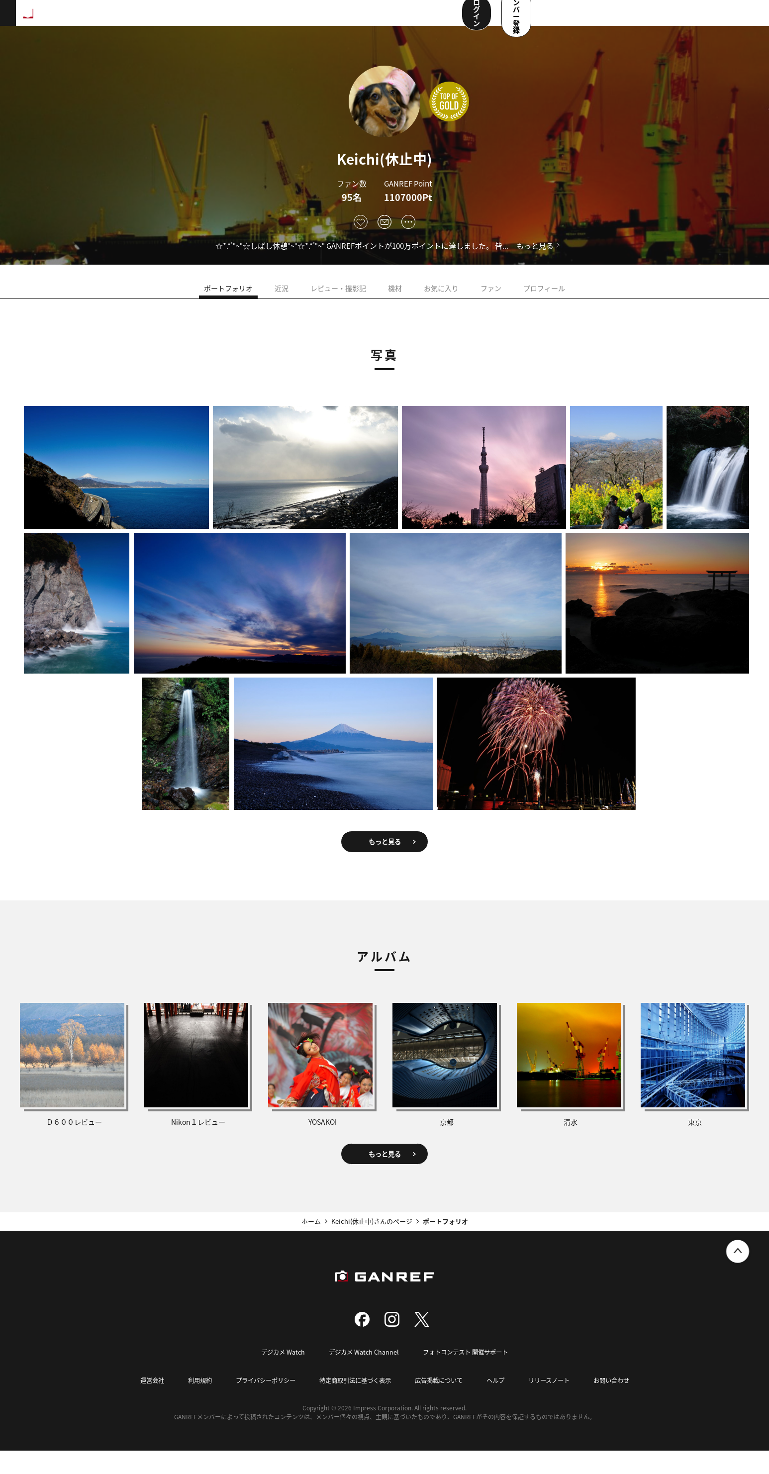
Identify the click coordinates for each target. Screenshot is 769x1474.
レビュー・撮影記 (338, 295)
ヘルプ (501, 1403)
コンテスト (316, 20)
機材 (395, 295)
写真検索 (270, 20)
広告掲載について (442, 1403)
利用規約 (189, 1403)
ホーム (311, 1245)
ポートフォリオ (228, 295)
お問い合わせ (623, 1403)
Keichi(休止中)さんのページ (371, 1245)
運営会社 (140, 1403)
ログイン (649, 19)
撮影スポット (220, 20)
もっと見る (535, 245)
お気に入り (441, 295)
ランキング (167, 20)
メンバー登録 (717, 19)
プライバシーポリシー (258, 1403)
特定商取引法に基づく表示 (353, 1403)
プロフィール (544, 295)
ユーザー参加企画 (419, 20)
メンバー (363, 20)
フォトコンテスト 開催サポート (468, 1375)
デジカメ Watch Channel (361, 1375)
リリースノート (557, 1403)
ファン (491, 295)
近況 (281, 295)
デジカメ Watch (278, 1375)
